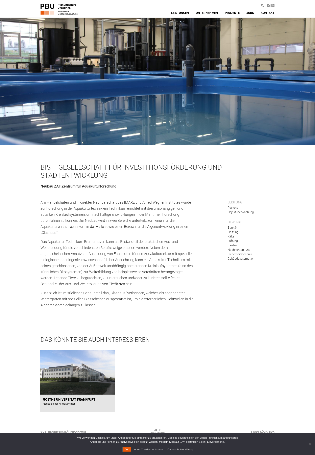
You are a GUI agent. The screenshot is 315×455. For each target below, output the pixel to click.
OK (126, 449)
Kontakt (267, 13)
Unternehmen (207, 13)
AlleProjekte (157, 431)
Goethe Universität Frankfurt (64, 431)
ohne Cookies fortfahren (148, 449)
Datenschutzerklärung (180, 449)
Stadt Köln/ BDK (262, 431)
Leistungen (180, 13)
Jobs (250, 13)
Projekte (232, 13)
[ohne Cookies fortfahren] (310, 444)
